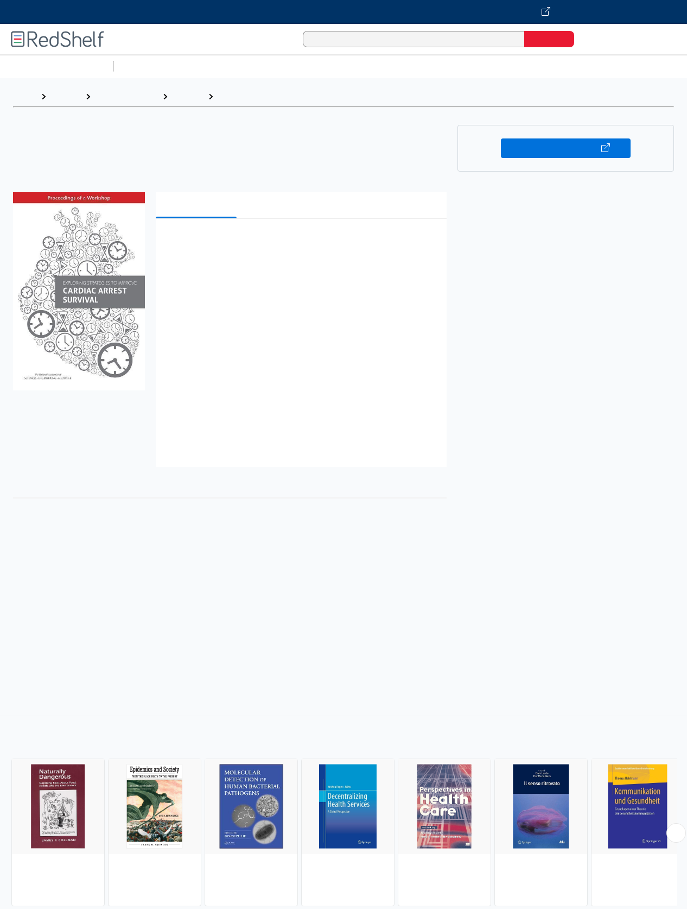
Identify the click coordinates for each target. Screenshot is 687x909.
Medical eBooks (126, 96)
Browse (65, 96)
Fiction (613, 66)
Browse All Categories (56, 66)
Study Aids (146, 66)
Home (24, 96)
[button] (303, 243)
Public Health (245, 96)
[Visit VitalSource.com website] (343, 12)
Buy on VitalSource (565, 148)
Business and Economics (421, 66)
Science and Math (212, 66)
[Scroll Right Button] (676, 833)
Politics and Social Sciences (535, 66)
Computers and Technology (309, 66)
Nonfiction (657, 66)
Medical (188, 96)
